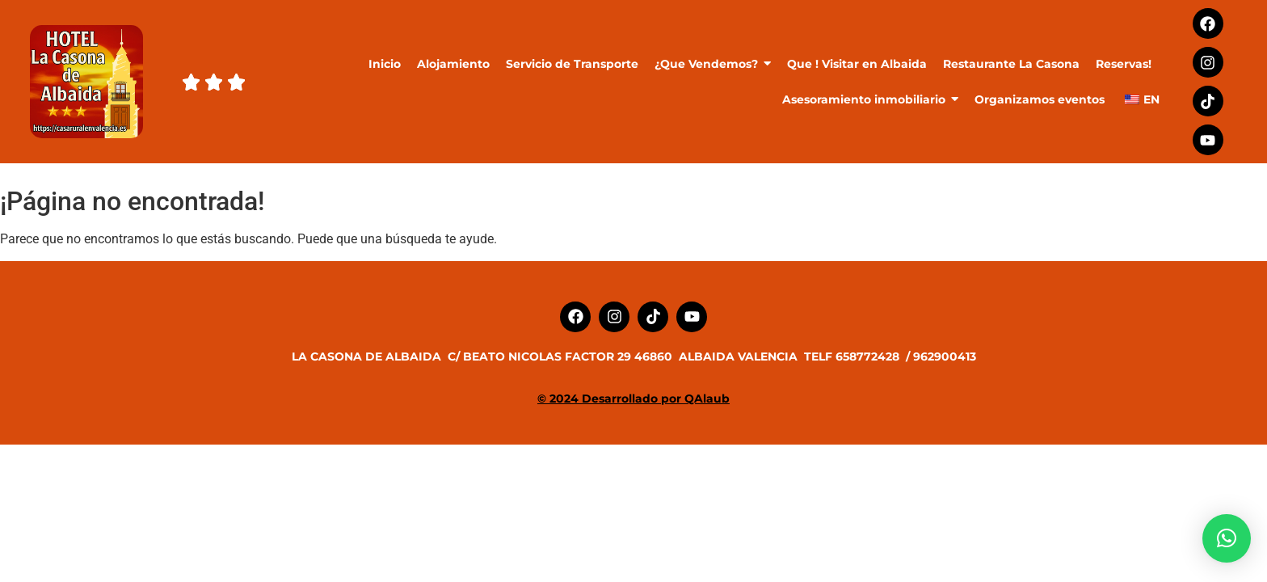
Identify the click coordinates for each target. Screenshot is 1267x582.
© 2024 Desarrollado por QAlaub (633, 398)
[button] (1226, 538)
